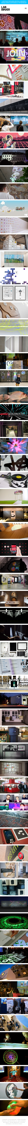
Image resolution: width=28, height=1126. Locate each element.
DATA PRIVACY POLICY (17, 1123)
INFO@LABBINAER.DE (14, 1122)
